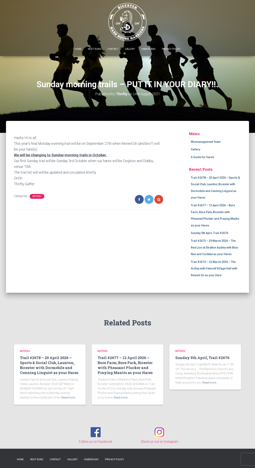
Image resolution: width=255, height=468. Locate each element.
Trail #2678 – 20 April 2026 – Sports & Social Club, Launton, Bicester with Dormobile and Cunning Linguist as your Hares (49, 365)
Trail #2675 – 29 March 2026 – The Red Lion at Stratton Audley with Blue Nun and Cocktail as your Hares (214, 247)
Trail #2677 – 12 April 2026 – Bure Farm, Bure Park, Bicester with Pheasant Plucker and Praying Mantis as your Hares (125, 365)
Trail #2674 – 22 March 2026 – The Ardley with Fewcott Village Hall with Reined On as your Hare (214, 268)
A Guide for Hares (202, 157)
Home (78, 49)
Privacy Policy (171, 49)
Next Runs (94, 49)
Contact (112, 49)
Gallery (130, 49)
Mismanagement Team (206, 141)
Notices (36, 196)
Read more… (69, 397)
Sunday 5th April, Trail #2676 (209, 233)
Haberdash (148, 49)
